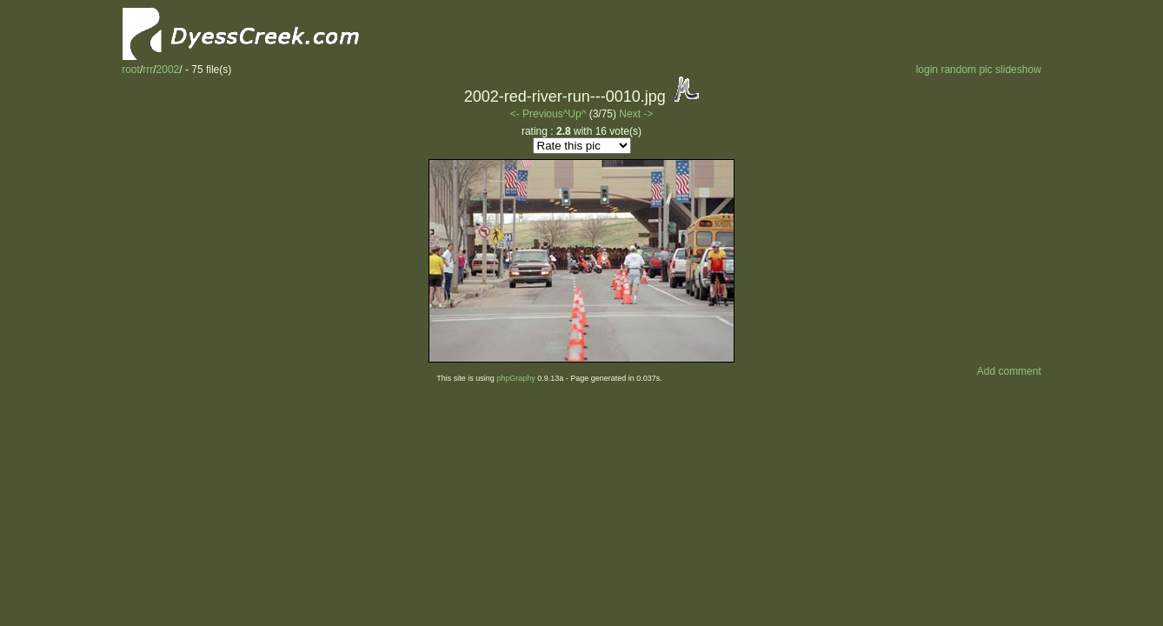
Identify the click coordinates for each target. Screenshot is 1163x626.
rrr (148, 69)
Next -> (636, 114)
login (927, 69)
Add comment (1009, 371)
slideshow (1018, 69)
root (131, 69)
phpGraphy (515, 378)
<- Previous (536, 114)
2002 (168, 69)
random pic (966, 69)
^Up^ (575, 114)
